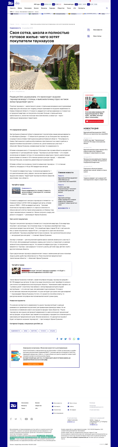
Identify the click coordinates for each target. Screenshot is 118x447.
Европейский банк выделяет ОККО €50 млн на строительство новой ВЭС (67, 179)
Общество (61, 8)
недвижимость (15, 331)
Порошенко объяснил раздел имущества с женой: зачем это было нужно (95, 170)
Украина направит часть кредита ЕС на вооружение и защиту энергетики (95, 179)
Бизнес (36, 8)
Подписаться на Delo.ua (95, 121)
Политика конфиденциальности (96, 406)
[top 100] (17, 3)
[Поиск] (107, 8)
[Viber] (69, 339)
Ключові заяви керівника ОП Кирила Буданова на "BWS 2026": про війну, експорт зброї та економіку (94, 114)
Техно (69, 8)
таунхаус (43, 331)
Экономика (28, 8)
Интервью (73, 410)
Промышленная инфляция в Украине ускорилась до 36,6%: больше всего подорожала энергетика (95, 160)
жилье (25, 331)
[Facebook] (57, 339)
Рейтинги (35, 1)
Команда (92, 403)
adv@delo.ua (71, 421)
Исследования (58, 413)
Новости (12, 8)
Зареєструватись (33, 364)
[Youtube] (26, 419)
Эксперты (81, 8)
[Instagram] (31, 419)
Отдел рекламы (94, 410)
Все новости (63, 208)
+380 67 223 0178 (72, 420)
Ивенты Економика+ (95, 1)
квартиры (34, 331)
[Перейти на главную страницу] (10, 3)
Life (74, 8)
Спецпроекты (65, 1)
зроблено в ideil (103, 444)
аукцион (52, 331)
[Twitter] (65, 339)
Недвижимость (15, 28)
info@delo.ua (93, 424)
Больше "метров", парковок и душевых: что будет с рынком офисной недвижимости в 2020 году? (43, 271)
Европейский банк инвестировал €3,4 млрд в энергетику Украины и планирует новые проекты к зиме (67, 201)
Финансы (44, 8)
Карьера (52, 8)
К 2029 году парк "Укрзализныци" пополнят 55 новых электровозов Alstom (67, 189)
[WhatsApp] (74, 339)
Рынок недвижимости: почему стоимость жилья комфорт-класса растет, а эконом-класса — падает (36, 192)
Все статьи (97, 36)
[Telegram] (61, 339)
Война (20, 8)
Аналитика (57, 410)
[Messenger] (78, 339)
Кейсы (72, 406)
